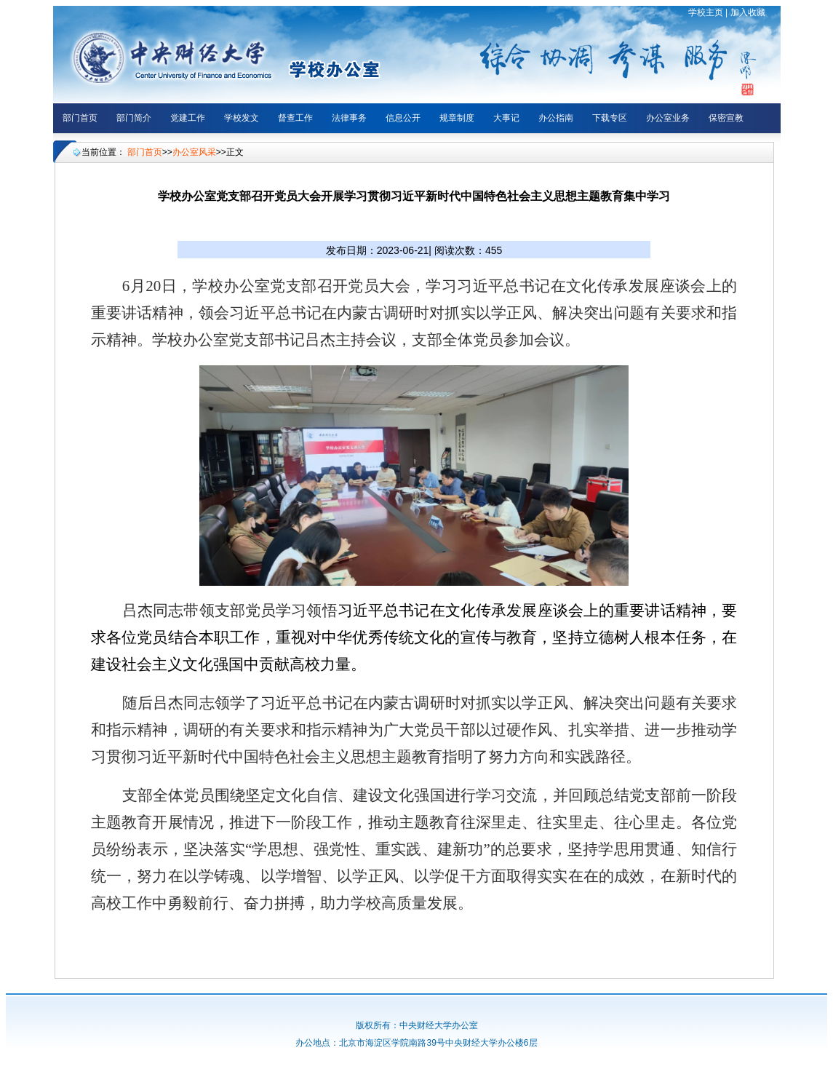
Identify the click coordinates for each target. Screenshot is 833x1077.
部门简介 (133, 118)
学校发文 (241, 118)
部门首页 (80, 118)
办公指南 (555, 118)
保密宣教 (726, 118)
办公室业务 (668, 118)
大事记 (506, 118)
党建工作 (187, 118)
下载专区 (609, 118)
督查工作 (295, 118)
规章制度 (456, 118)
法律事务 (349, 118)
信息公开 (403, 118)
